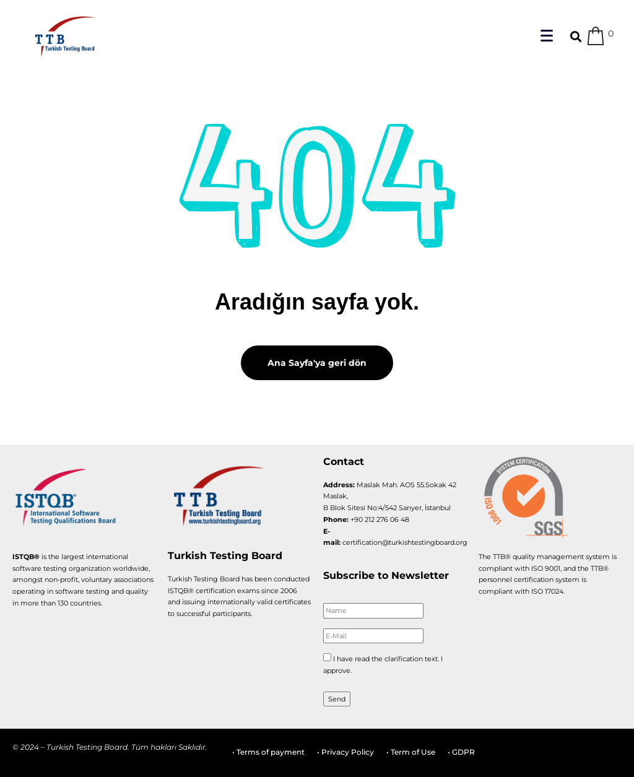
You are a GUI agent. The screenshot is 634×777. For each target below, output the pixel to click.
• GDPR (461, 752)
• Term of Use (410, 752)
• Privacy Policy (345, 752)
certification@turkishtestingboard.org (404, 542)
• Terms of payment (268, 752)
